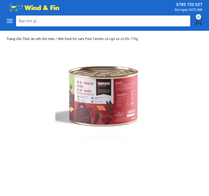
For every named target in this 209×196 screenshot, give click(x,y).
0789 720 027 (189, 4)
